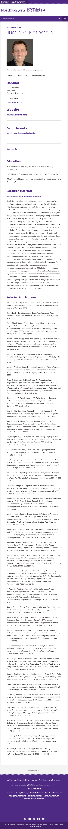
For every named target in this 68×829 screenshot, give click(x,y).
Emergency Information (17, 795)
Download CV (12, 149)
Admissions (9, 793)
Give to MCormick (36, 793)
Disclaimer (37, 826)
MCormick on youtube (43, 818)
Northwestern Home (35, 795)
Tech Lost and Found (52, 795)
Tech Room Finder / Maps (54, 793)
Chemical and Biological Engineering (21, 133)
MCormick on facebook (29, 818)
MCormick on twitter (24, 818)
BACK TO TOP (32, 771)
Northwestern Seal (34, 808)
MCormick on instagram (38, 818)
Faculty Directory (22, 793)
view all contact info (34, 789)
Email (15, 102)
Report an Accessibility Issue (34, 798)
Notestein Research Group (17, 114)
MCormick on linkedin (34, 818)
